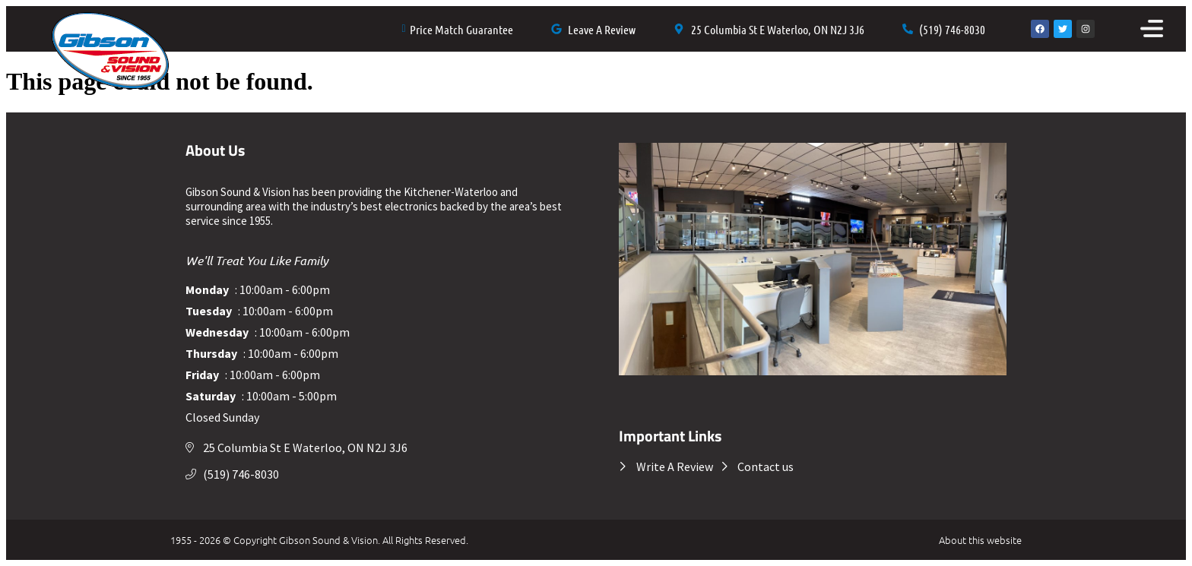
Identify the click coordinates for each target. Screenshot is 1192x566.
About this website (980, 540)
